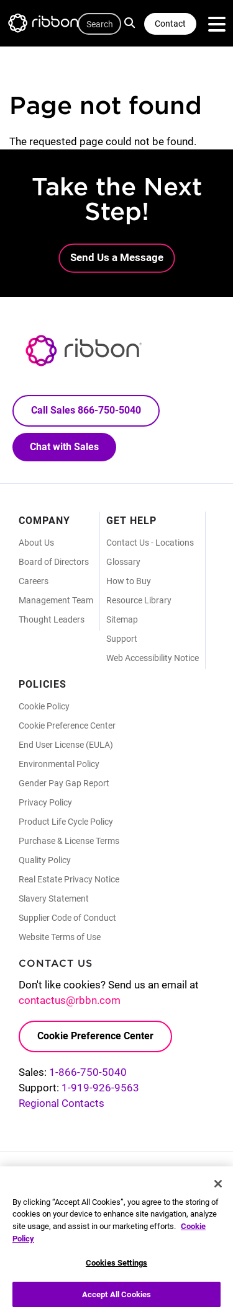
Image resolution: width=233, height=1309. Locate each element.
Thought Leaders (52, 619)
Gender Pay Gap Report (64, 783)
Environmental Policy (59, 764)
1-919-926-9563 (100, 1087)
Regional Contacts (61, 1103)
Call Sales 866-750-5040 (86, 410)
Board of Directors (54, 562)
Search (131, 22)
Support (121, 639)
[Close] (218, 1188)
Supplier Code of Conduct (67, 918)
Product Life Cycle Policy (66, 822)
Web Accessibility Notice (152, 658)
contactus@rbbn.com (70, 1000)
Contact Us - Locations (150, 543)
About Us (36, 543)
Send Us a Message (116, 257)
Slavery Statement (54, 898)
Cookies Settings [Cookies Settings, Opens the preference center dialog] (116, 1267)
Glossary (123, 562)
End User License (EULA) (66, 745)
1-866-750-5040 (88, 1072)
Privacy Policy (45, 802)
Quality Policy (45, 860)
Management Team (56, 600)
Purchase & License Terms (69, 841)
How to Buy (128, 581)
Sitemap (122, 619)
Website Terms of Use (60, 937)
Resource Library (138, 600)
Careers (33, 581)
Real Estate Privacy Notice (69, 879)
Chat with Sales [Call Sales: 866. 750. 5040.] (64, 447)
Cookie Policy (44, 706)
